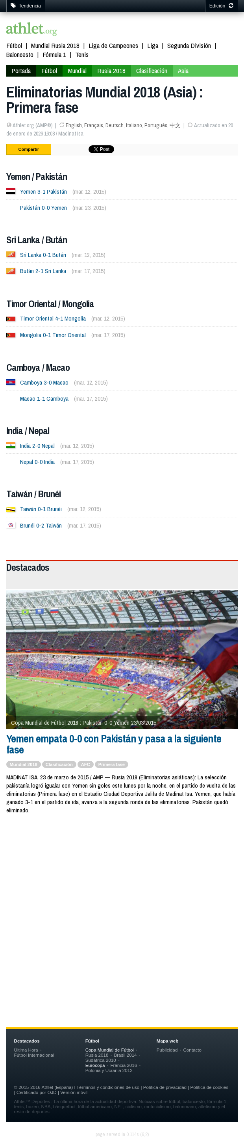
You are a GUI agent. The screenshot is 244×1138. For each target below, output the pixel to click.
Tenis (82, 54)
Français (93, 125)
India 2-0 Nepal (37, 446)
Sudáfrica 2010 (100, 1060)
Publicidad (167, 1049)
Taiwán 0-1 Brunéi (41, 509)
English (74, 125)
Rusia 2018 (111, 70)
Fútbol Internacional (34, 1054)
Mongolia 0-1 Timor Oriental (53, 335)
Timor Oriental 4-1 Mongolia (53, 318)
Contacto (192, 1049)
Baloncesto (19, 54)
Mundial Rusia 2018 (55, 45)
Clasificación (151, 70)
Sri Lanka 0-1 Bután (43, 255)
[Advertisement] (122, 884)
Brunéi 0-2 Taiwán (41, 525)
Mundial (77, 70)
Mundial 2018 (23, 764)
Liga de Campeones (113, 45)
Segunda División (189, 45)
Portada (21, 70)
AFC (85, 764)
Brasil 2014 (125, 1054)
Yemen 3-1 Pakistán (43, 191)
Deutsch (114, 125)
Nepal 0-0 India (37, 462)
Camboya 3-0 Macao (44, 382)
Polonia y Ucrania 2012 (109, 1070)
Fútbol (14, 45)
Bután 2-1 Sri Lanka (43, 271)
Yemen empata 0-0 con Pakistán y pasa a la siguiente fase (113, 744)
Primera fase (111, 764)
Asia (183, 70)
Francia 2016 (123, 1065)
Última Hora (26, 1049)
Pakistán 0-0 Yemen (43, 207)
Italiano (134, 125)
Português (155, 125)
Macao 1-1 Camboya (44, 398)
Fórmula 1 (54, 54)
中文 (175, 125)
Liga (152, 45)
